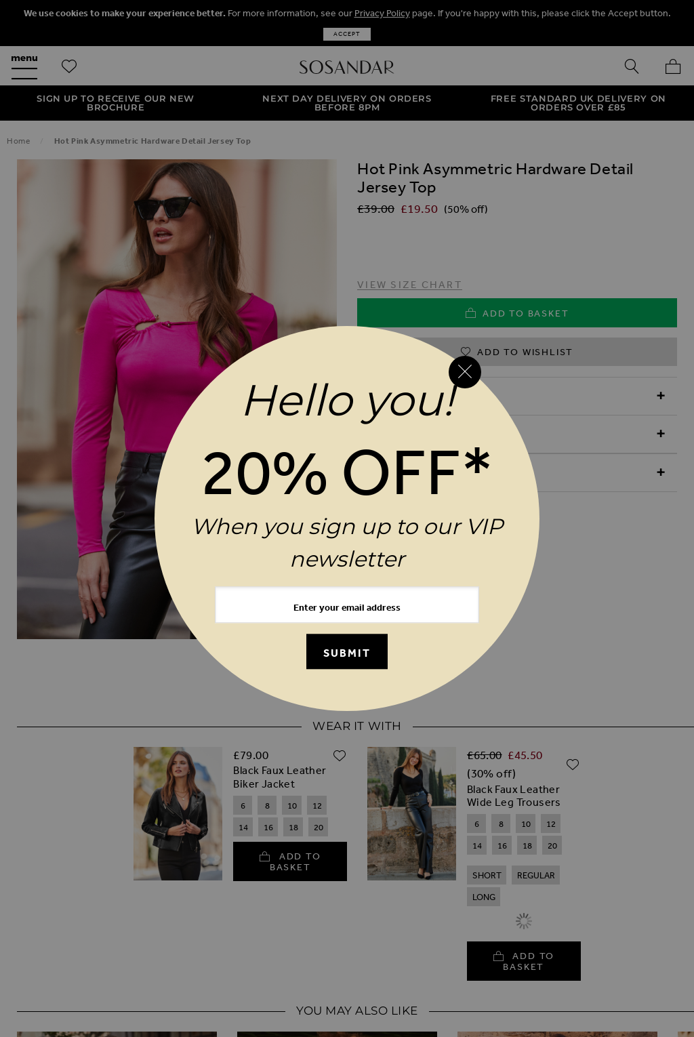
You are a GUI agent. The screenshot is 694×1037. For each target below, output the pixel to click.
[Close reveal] (465, 372)
